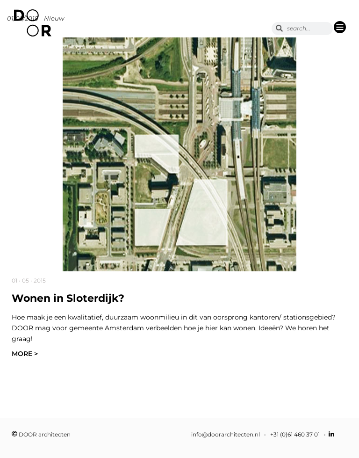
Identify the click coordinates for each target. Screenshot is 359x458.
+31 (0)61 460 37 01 (295, 434)
